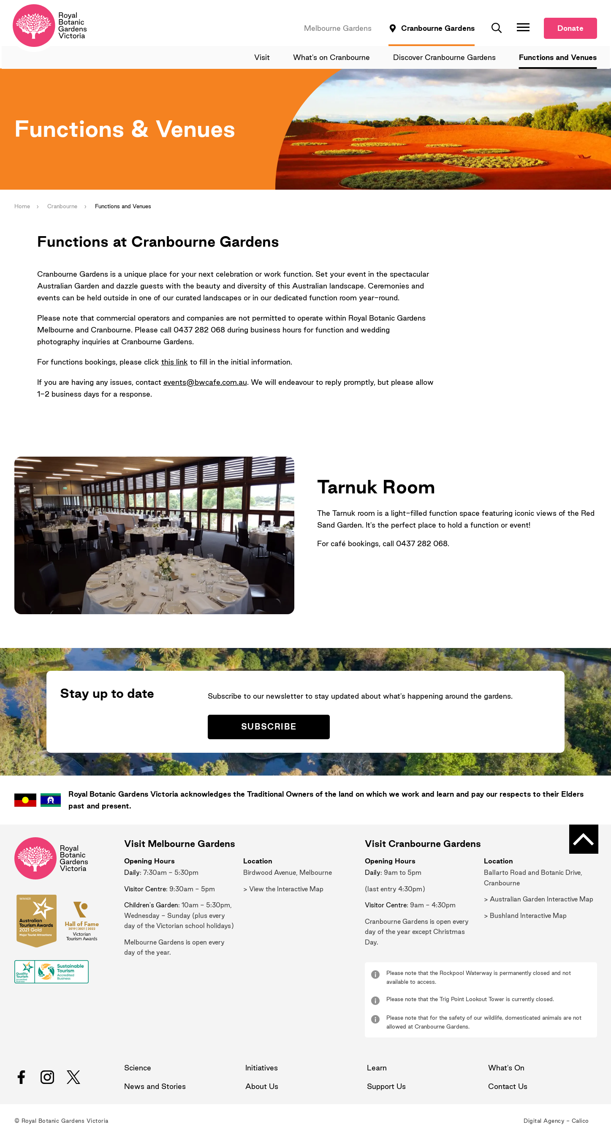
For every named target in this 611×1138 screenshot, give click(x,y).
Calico (580, 1121)
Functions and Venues (558, 58)
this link (174, 362)
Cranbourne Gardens (438, 29)
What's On (506, 1068)
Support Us (386, 1087)
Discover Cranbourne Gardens (445, 58)
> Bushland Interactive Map (525, 916)
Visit (264, 58)
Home (22, 207)
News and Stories (155, 1087)
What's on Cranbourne (332, 58)
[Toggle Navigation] (523, 27)
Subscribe (269, 727)
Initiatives (261, 1068)
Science (137, 1068)
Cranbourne (63, 207)
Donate (570, 29)
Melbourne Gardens (338, 29)
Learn (377, 1068)
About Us (261, 1087)
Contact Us (507, 1087)
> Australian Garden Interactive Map (538, 900)
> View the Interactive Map (283, 889)
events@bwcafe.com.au (205, 382)
